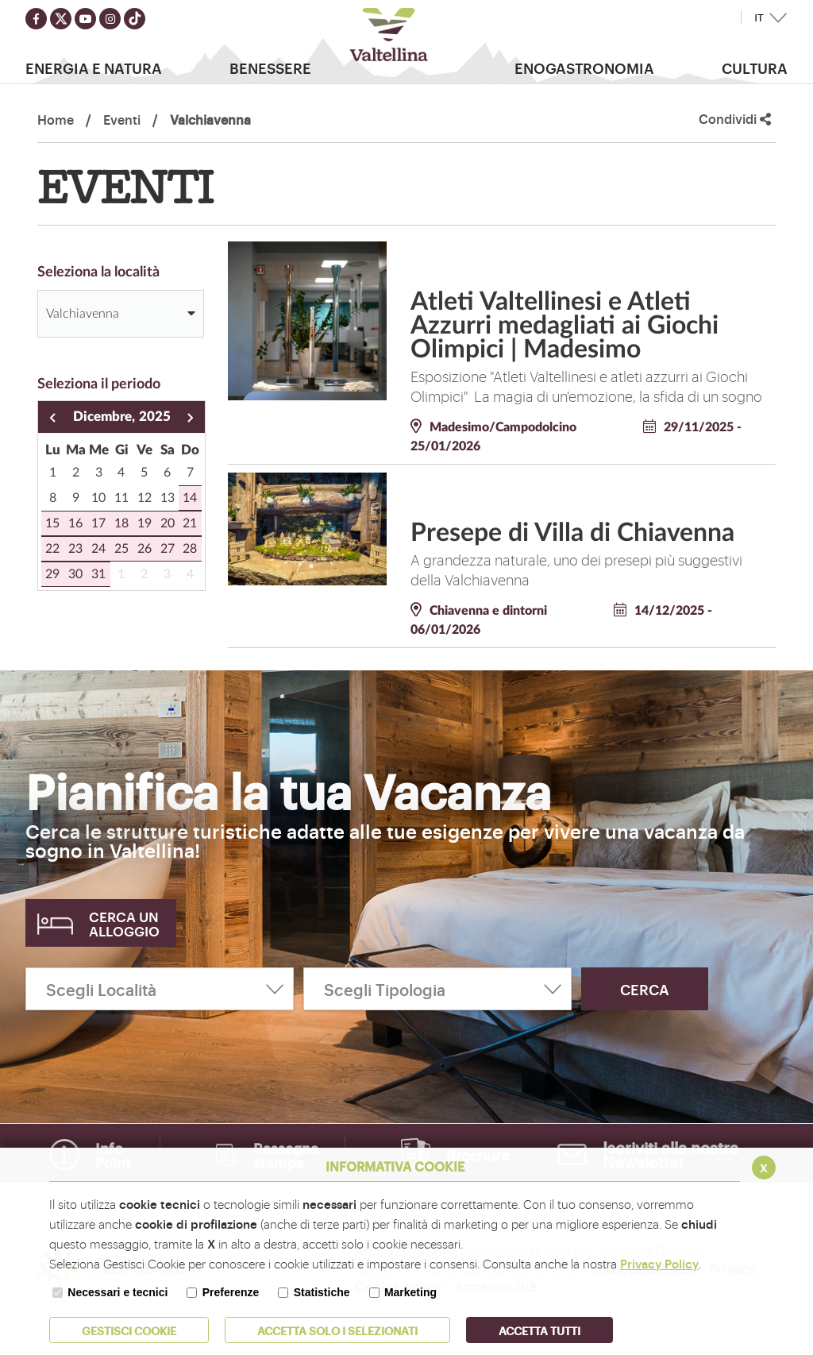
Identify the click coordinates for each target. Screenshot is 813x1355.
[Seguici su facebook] (36, 18)
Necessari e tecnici (117, 1292)
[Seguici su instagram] (110, 18)
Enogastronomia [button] (584, 67)
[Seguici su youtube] (85, 18)
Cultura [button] (755, 67)
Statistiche (322, 1292)
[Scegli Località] (159, 988)
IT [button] (759, 18)
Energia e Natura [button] (93, 67)
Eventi (122, 119)
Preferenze (231, 1292)
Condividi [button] (735, 118)
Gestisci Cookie (129, 1330)
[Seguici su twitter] (60, 18)
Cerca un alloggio (124, 923)
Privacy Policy (659, 1263)
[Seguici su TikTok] (134, 18)
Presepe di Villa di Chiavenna (572, 533)
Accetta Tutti (539, 1330)
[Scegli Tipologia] (437, 988)
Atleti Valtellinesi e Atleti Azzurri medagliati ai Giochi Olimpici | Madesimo (564, 325)
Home (55, 119)
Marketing (410, 1292)
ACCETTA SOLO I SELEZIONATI (337, 1330)
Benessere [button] (270, 67)
